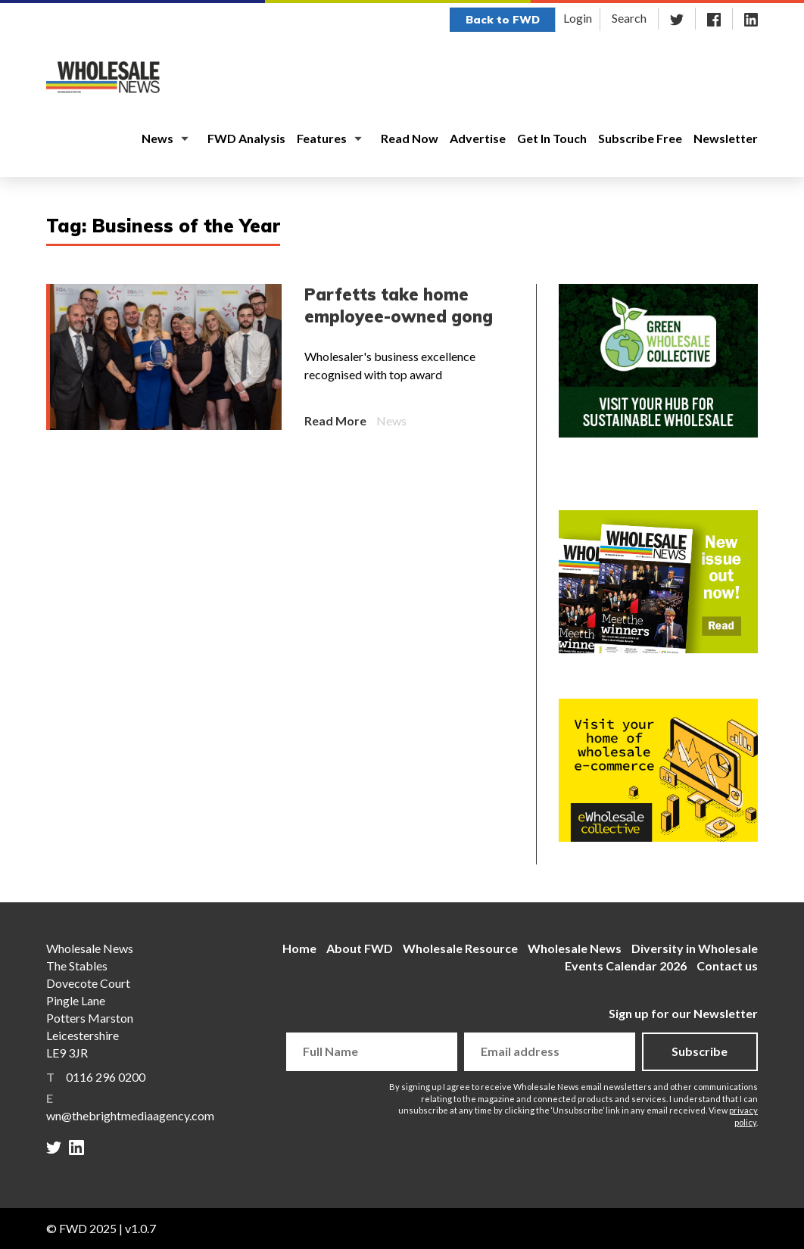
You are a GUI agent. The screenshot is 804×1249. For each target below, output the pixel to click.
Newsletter (725, 138)
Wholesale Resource (460, 948)
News (157, 138)
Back (503, 19)
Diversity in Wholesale (694, 948)
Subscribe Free (640, 138)
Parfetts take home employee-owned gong (398, 305)
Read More (335, 420)
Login (577, 18)
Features (322, 138)
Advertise (478, 138)
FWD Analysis (246, 138)
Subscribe (700, 1051)
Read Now (409, 138)
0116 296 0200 (105, 1077)
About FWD (359, 948)
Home (299, 948)
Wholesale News (575, 948)
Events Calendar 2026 (626, 965)
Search (629, 18)
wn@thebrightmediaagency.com (130, 1115)
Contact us (727, 965)
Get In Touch (552, 138)
